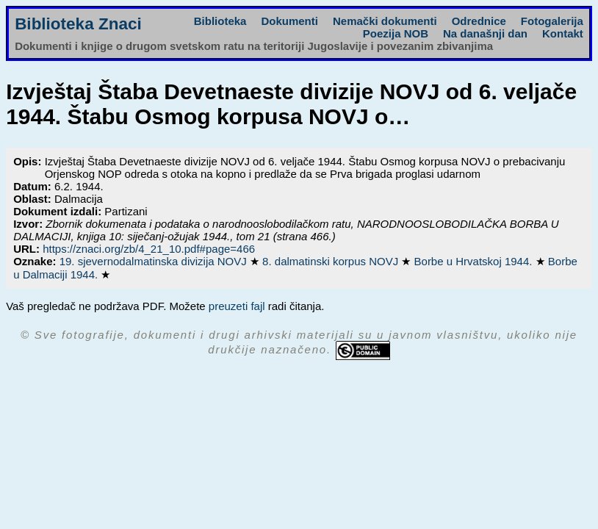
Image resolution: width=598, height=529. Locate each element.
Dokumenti (289, 21)
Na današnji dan (485, 33)
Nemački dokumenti (385, 21)
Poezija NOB (395, 33)
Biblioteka (220, 21)
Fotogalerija (552, 21)
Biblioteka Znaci (78, 24)
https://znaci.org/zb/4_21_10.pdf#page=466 (149, 248)
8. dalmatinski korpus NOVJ (331, 261)
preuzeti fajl (237, 306)
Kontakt (562, 33)
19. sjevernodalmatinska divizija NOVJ (155, 261)
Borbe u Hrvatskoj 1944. (475, 261)
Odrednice (479, 21)
